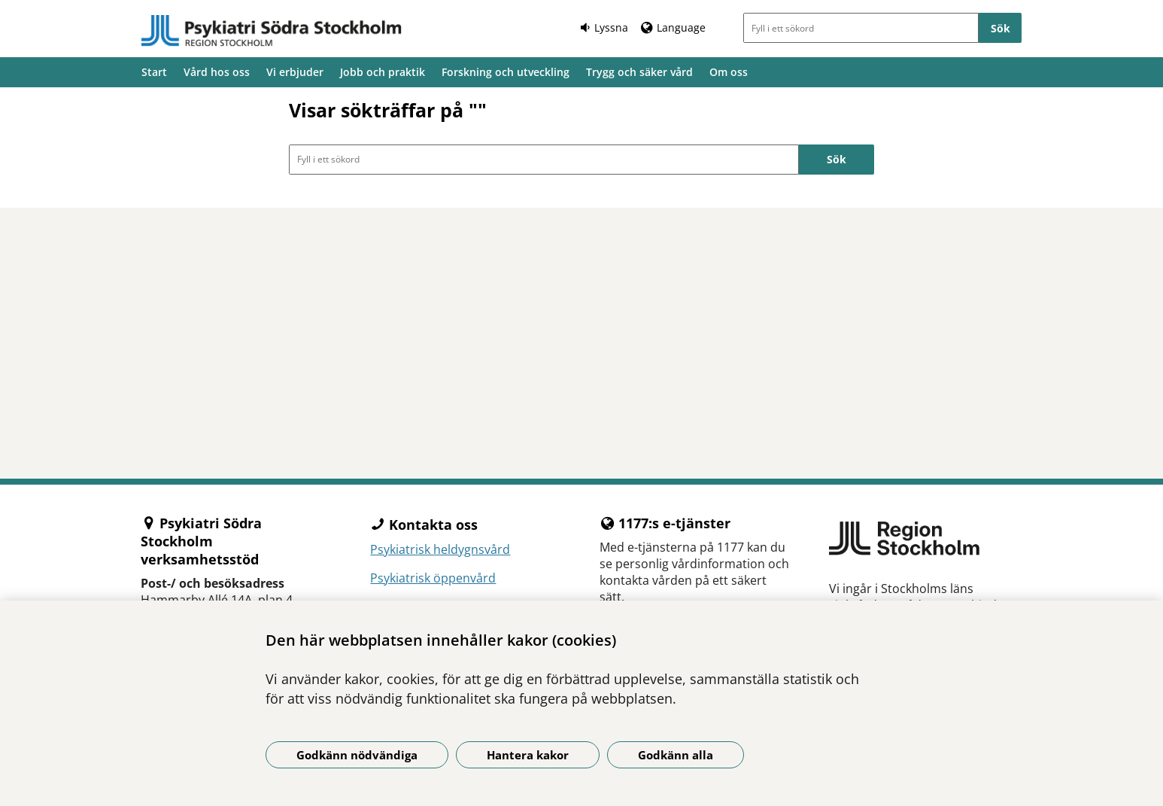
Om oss (728, 72)
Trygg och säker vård (639, 72)
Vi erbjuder (294, 72)
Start (154, 72)
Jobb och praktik (382, 72)
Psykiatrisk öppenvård (433, 578)
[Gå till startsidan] (271, 31)
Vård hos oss (217, 72)
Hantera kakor (528, 754)
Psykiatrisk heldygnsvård (440, 549)
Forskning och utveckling (505, 72)
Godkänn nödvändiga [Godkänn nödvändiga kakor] (357, 754)
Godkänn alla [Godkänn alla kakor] (675, 754)
